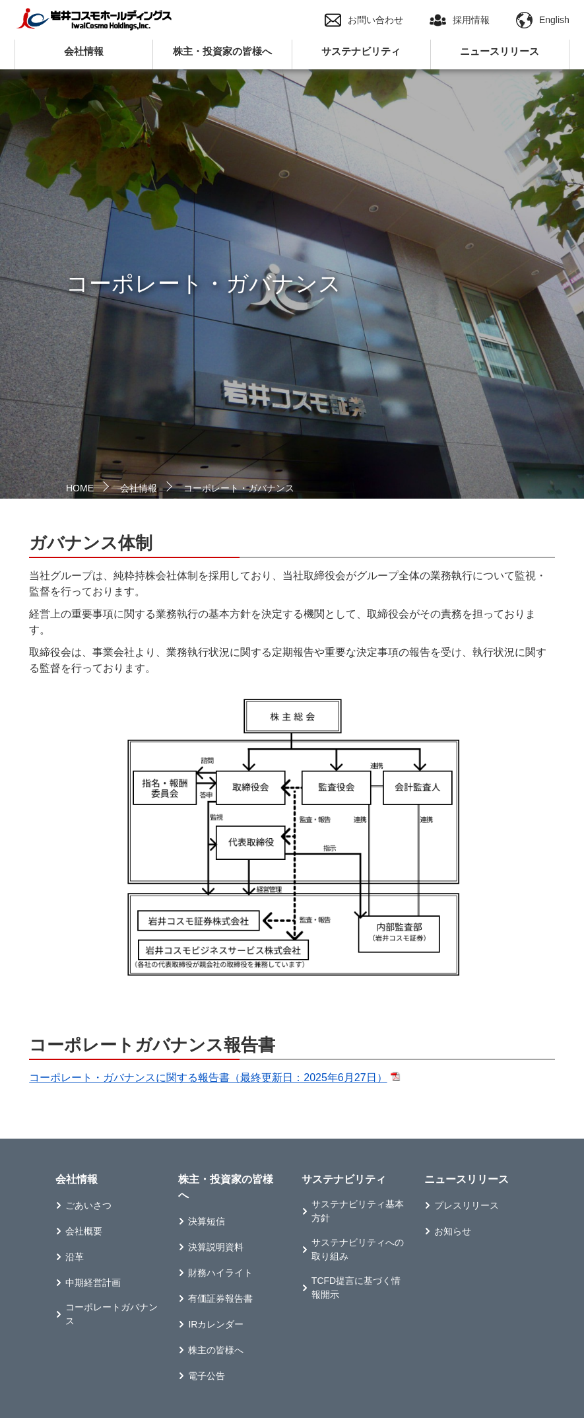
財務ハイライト (220, 1272)
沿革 (74, 1257)
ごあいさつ (88, 1205)
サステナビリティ (361, 51)
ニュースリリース (499, 51)
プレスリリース (466, 1205)
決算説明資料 (215, 1247)
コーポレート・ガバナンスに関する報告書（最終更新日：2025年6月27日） (208, 1077)
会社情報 (84, 51)
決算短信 (206, 1221)
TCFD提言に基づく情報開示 (356, 1287)
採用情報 (460, 20)
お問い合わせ (364, 20)
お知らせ (452, 1231)
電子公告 (206, 1375)
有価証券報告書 (220, 1298)
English (542, 20)
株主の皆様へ (215, 1350)
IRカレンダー (215, 1324)
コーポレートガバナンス (111, 1314)
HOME (80, 488)
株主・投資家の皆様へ (222, 51)
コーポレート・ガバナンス (238, 488)
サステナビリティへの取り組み (357, 1249)
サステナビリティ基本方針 (357, 1211)
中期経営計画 (93, 1282)
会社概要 (83, 1231)
